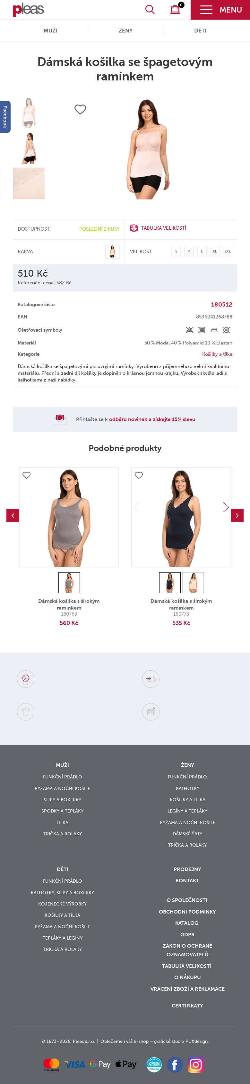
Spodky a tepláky (62, 811)
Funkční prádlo (62, 777)
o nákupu (187, 977)
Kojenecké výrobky (62, 904)
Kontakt (187, 880)
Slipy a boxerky (62, 800)
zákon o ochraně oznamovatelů (187, 950)
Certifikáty (187, 1006)
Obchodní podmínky (187, 912)
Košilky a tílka (217, 354)
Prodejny (187, 869)
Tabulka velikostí (163, 228)
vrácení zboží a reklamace (188, 989)
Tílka (62, 822)
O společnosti (188, 900)
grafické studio (169, 1041)
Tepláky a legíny (62, 938)
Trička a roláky (62, 834)
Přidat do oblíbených (26, 476)
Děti (200, 30)
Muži (50, 30)
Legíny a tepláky (187, 811)
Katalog (187, 923)
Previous (12, 515)
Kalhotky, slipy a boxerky (62, 893)
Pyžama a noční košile (62, 788)
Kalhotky (187, 788)
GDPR (187, 935)
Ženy (126, 30)
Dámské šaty (187, 834)
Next (226, 507)
